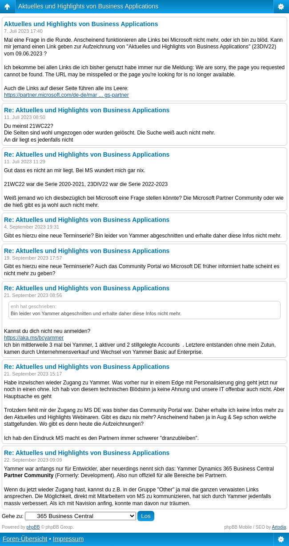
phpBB (33, 527)
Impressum (68, 538)
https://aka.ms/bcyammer (34, 338)
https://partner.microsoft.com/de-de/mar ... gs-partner (66, 95)
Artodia (279, 527)
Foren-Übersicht (25, 538)
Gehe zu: (13, 516)
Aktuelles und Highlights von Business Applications (88, 6)
